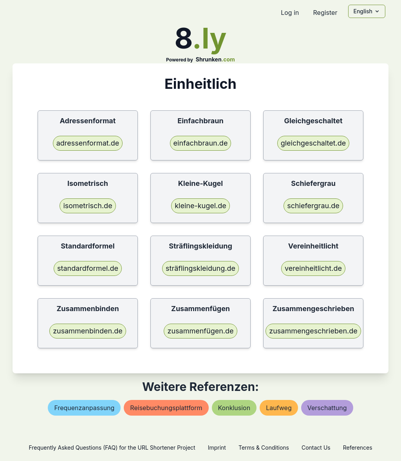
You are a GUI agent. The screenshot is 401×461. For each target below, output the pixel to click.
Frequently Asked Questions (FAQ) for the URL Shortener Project (112, 447)
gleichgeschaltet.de (313, 143)
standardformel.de (87, 268)
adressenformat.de (87, 143)
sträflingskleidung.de (200, 268)
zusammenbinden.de (88, 331)
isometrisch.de (87, 206)
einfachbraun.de (200, 143)
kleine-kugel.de (200, 206)
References (357, 447)
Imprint (217, 447)
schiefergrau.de (313, 206)
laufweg (279, 408)
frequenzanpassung (84, 408)
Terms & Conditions (263, 447)
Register (325, 12)
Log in (290, 12)
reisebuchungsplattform (166, 408)
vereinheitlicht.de (313, 268)
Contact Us (316, 447)
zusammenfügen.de (200, 331)
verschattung (327, 408)
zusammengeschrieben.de (313, 331)
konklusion (234, 408)
